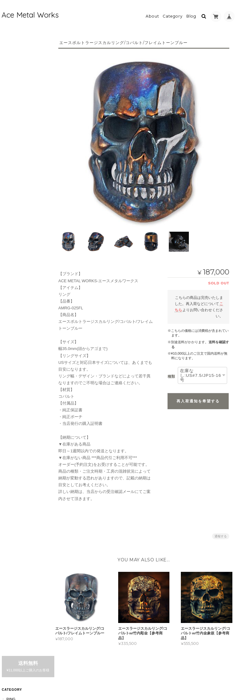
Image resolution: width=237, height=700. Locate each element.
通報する (220, 532)
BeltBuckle (17, 329)
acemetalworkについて (24, 462)
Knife (11, 341)
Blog (191, 14)
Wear (11, 366)
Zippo (11, 317)
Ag (12, 91)
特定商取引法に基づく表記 (23, 480)
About (152, 14)
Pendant (14, 156)
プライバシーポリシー (167, 671)
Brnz (14, 123)
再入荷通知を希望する (198, 397)
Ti (11, 134)
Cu (12, 102)
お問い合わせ (18, 495)
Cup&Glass (17, 354)
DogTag (14, 232)
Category (173, 14)
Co (12, 144)
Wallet (13, 305)
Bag (10, 378)
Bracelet (15, 268)
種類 (171, 373)
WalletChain (19, 293)
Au (12, 112)
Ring (10, 80)
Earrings (15, 256)
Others (13, 390)
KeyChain (15, 281)
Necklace (16, 244)
